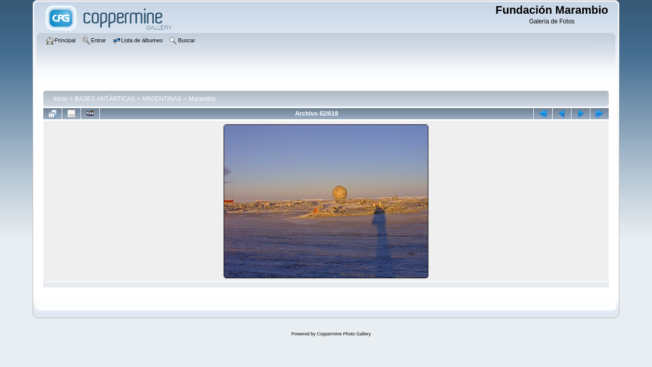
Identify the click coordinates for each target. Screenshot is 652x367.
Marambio (201, 98)
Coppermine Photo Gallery (344, 333)
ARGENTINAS (161, 98)
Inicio (60, 98)
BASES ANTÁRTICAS (105, 98)
